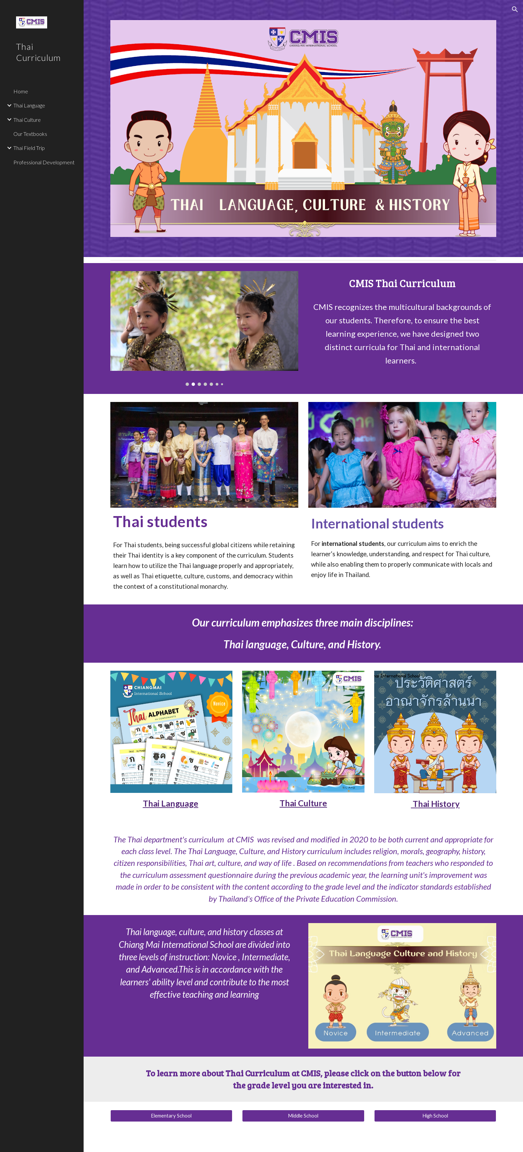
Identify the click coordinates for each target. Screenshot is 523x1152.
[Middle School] (303, 1116)
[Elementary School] (171, 1116)
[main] (402, 283)
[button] (515, 9)
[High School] (435, 1116)
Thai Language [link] (29, 105)
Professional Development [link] (44, 162)
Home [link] (20, 91)
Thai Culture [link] (27, 119)
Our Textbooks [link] (30, 134)
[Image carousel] (204, 328)
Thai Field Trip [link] (29, 148)
